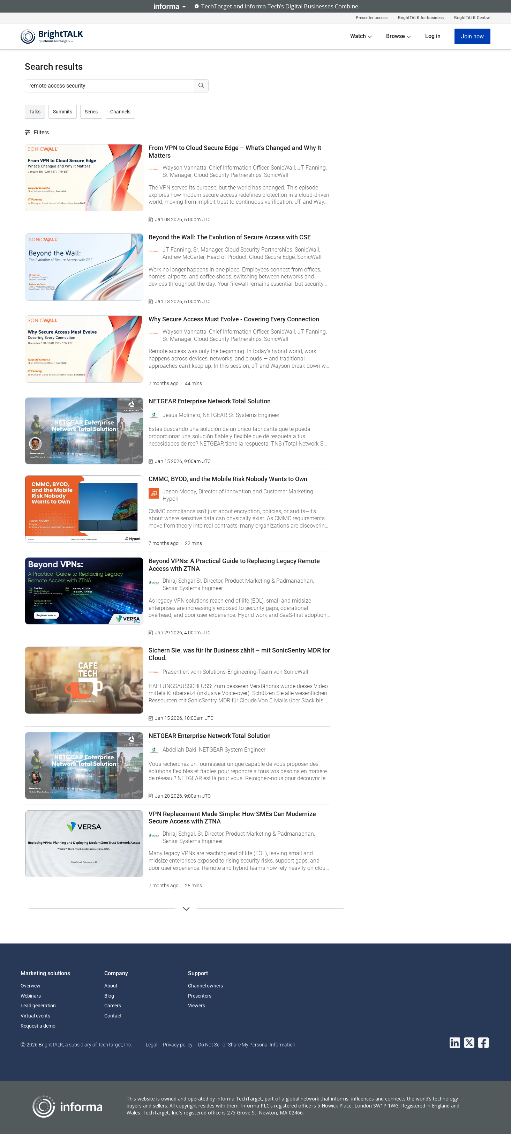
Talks (34, 111)
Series (91, 111)
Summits (62, 111)
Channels (120, 111)
